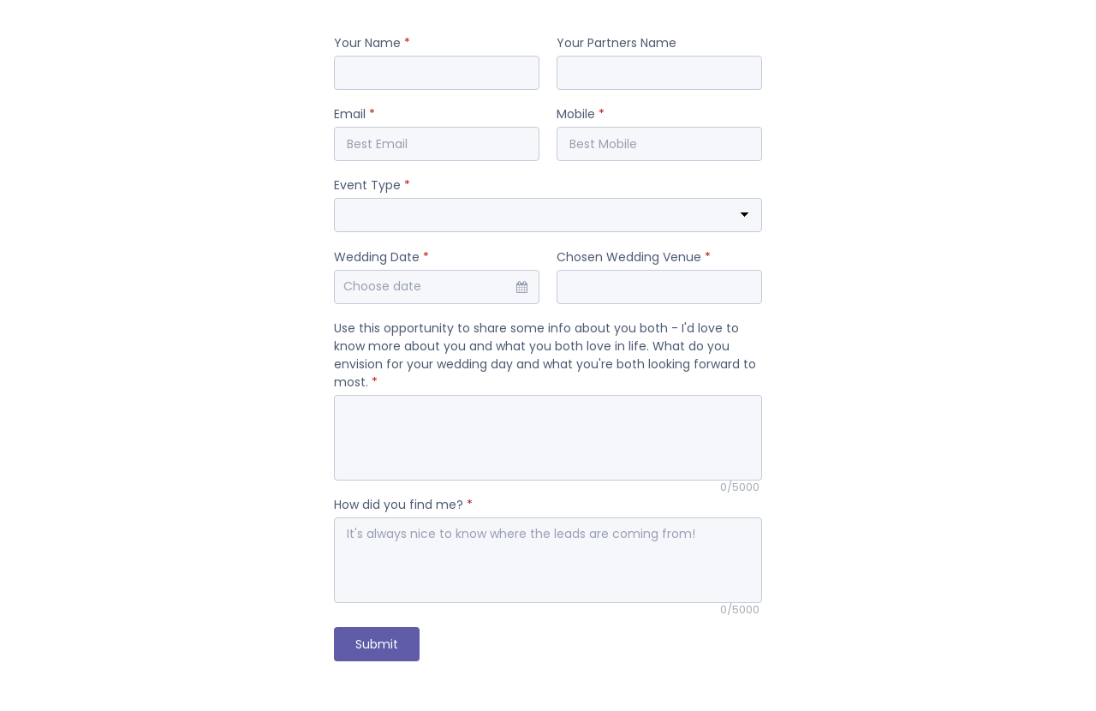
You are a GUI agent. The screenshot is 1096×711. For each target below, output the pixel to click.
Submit (376, 644)
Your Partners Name (616, 42)
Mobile (581, 113)
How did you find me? (403, 504)
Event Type (372, 185)
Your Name (372, 42)
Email (354, 113)
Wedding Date (381, 257)
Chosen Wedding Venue (634, 257)
